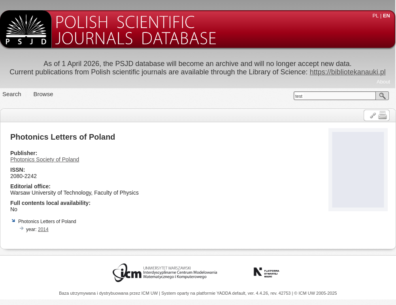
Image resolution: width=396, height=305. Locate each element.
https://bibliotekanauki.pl (348, 72)
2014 (43, 229)
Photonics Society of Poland (44, 159)
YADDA (224, 293)
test (298, 96)
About (383, 82)
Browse (43, 94)
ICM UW (150, 293)
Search (11, 94)
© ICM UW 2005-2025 (315, 293)
